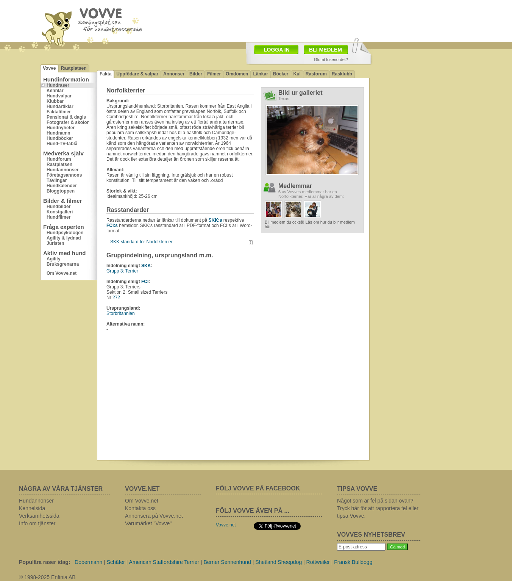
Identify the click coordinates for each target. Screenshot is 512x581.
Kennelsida (32, 508)
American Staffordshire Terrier (164, 562)
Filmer (214, 74)
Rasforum (316, 74)
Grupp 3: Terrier (122, 271)
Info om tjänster (37, 523)
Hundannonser (63, 169)
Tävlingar (57, 180)
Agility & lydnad (64, 238)
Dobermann (88, 562)
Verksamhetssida (39, 516)
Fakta (105, 74)
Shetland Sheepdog (278, 562)
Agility (54, 259)
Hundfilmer (58, 217)
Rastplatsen (73, 68)
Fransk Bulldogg (353, 562)
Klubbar (55, 101)
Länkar (260, 74)
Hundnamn (58, 133)
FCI (144, 281)
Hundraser (58, 85)
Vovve (49, 68)
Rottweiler (318, 562)
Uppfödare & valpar (137, 74)
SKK (146, 265)
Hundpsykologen (65, 232)
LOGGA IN (277, 50)
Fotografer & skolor (68, 122)
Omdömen (237, 74)
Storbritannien (120, 313)
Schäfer (116, 562)
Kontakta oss (140, 508)
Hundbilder (58, 206)
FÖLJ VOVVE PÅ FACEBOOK (258, 488)
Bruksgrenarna (63, 264)
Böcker (281, 74)
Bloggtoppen (61, 191)
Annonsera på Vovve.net (154, 516)
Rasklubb (342, 74)
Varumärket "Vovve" (148, 523)
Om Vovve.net (61, 273)
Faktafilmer (59, 111)
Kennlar (55, 90)
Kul (297, 74)
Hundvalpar (59, 96)
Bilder (195, 74)
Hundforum (59, 159)
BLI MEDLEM (325, 50)
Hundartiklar (60, 106)
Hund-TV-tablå (62, 143)
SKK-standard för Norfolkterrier (141, 241)
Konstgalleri (60, 212)
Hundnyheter (61, 127)
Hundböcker (60, 138)
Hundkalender (62, 185)
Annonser (173, 74)
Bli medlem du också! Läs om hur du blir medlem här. (310, 224)
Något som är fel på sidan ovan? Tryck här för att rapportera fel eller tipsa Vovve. (377, 508)
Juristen (55, 243)
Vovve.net (226, 525)
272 (116, 297)
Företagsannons (64, 175)
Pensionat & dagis (66, 117)
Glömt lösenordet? (331, 59)
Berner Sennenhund (227, 562)
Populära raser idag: (44, 562)
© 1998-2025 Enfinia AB (47, 577)
